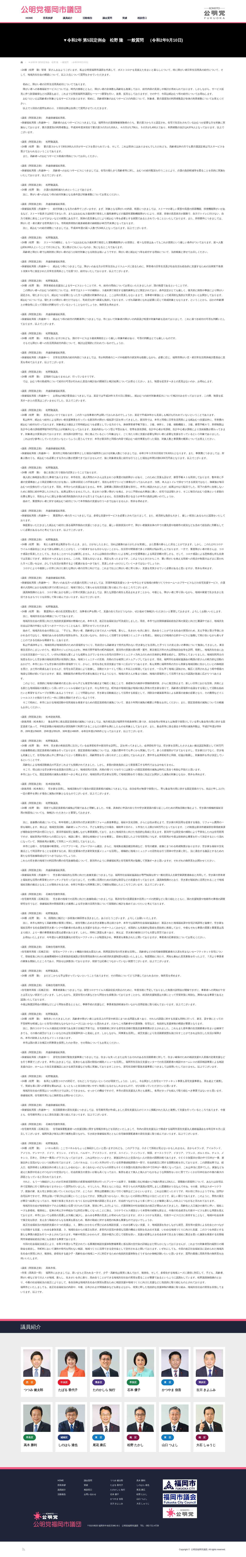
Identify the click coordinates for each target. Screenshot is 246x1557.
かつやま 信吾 (116, 1499)
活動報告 (87, 18)
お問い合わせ (90, 1494)
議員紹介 (67, 18)
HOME (29, 18)
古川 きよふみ (116, 1504)
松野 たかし (141, 1494)
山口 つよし (141, 1499)
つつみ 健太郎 (116, 1480)
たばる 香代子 (116, 1485)
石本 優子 (114, 1494)
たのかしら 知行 (117, 1490)
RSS (23, 1548)
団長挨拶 (48, 18)
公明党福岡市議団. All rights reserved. (208, 1549)
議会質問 (107, 18)
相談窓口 (142, 18)
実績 (124, 18)
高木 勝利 (140, 1480)
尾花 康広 (140, 1490)
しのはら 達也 (142, 1485)
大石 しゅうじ (142, 1504)
